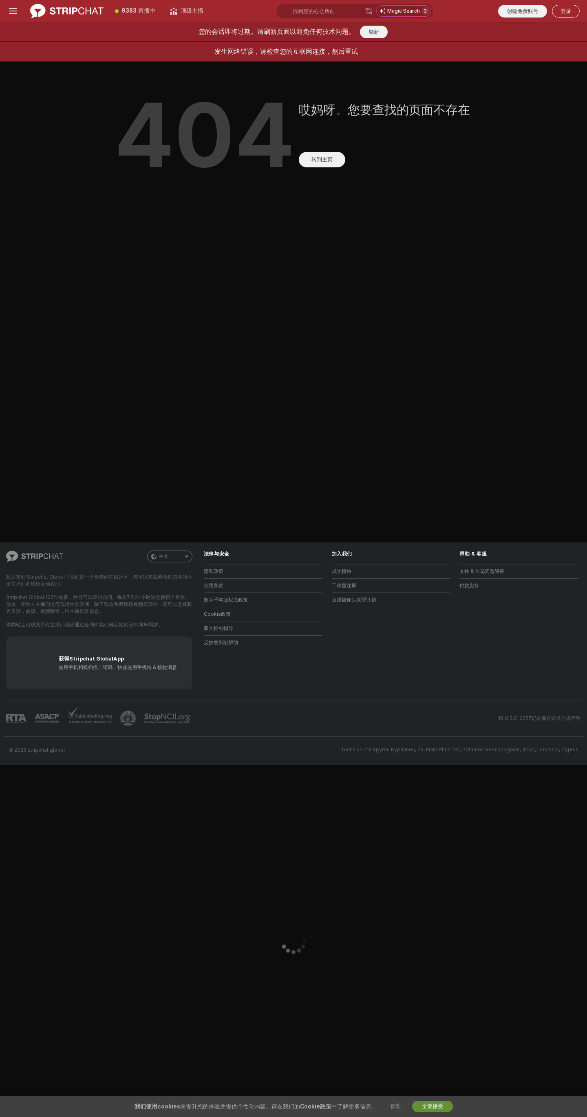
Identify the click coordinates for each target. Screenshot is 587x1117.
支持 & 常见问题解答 (481, 571)
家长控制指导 (218, 628)
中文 (170, 556)
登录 (566, 11)
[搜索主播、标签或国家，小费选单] (327, 11)
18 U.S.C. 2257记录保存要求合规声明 (539, 718)
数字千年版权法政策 (226, 600)
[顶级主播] (187, 11)
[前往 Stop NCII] (168, 718)
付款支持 (469, 585)
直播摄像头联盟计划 (354, 600)
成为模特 (341, 571)
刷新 (374, 32)
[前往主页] (67, 11)
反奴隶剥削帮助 (221, 642)
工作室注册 (344, 585)
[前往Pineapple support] (128, 718)
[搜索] (369, 11)
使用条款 (213, 585)
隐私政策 (213, 571)
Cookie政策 (217, 614)
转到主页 (322, 159)
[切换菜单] (13, 11)
